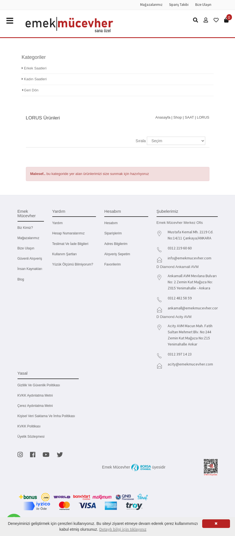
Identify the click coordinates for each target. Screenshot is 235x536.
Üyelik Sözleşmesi (31, 437)
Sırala (141, 141)
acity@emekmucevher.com (190, 364)
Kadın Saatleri (34, 79)
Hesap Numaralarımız (68, 233)
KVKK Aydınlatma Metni (35, 395)
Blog (21, 279)
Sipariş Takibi (179, 4)
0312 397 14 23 (180, 354)
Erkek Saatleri (34, 68)
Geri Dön (30, 90)
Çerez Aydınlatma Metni (35, 406)
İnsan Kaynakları (30, 269)
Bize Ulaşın (203, 4)
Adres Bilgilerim (115, 244)
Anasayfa (162, 117)
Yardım (57, 223)
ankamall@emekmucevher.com (193, 307)
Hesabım (111, 223)
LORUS (203, 117)
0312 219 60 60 (180, 248)
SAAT (189, 117)
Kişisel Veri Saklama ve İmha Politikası (46, 416)
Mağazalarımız (151, 4)
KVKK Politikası (29, 426)
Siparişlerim (113, 233)
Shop (177, 117)
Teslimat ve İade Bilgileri (70, 244)
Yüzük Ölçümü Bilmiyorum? (72, 264)
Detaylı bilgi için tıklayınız (123, 529)
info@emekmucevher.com (189, 258)
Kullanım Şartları (64, 254)
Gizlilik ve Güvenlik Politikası (39, 385)
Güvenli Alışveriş (30, 259)
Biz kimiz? (25, 228)
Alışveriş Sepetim (117, 254)
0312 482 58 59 (180, 297)
